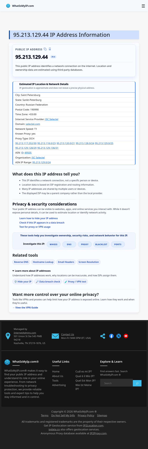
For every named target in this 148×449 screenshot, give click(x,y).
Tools (55, 380)
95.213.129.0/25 (104, 143)
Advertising (59, 385)
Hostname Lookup (43, 262)
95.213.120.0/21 (66, 143)
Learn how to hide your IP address (38, 218)
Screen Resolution (89, 262)
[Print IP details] (50, 49)
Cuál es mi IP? (83, 371)
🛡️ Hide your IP (22, 281)
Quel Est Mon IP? (85, 380)
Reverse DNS (21, 262)
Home (55, 371)
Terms (44, 415)
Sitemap (102, 415)
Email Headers (66, 262)
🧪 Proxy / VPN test (75, 281)
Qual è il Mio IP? (85, 376)
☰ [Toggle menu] (143, 6)
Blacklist (101, 244)
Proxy (85, 244)
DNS (69, 244)
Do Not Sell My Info (63, 415)
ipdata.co (54, 429)
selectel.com (33, 124)
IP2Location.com (93, 425)
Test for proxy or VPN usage (34, 226)
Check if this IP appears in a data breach (41, 222)
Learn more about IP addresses (33, 270)
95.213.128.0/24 (85, 143)
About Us (57, 376)
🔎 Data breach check (48, 281)
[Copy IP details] (45, 49)
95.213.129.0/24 (41, 162)
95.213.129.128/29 (25, 148)
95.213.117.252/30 (25, 143)
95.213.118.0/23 (46, 143)
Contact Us (67, 334)
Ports (117, 244)
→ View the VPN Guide (25, 307)
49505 (28, 152)
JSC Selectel (51, 119)
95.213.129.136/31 (47, 148)
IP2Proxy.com (98, 433)
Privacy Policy (86, 415)
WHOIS (54, 244)
